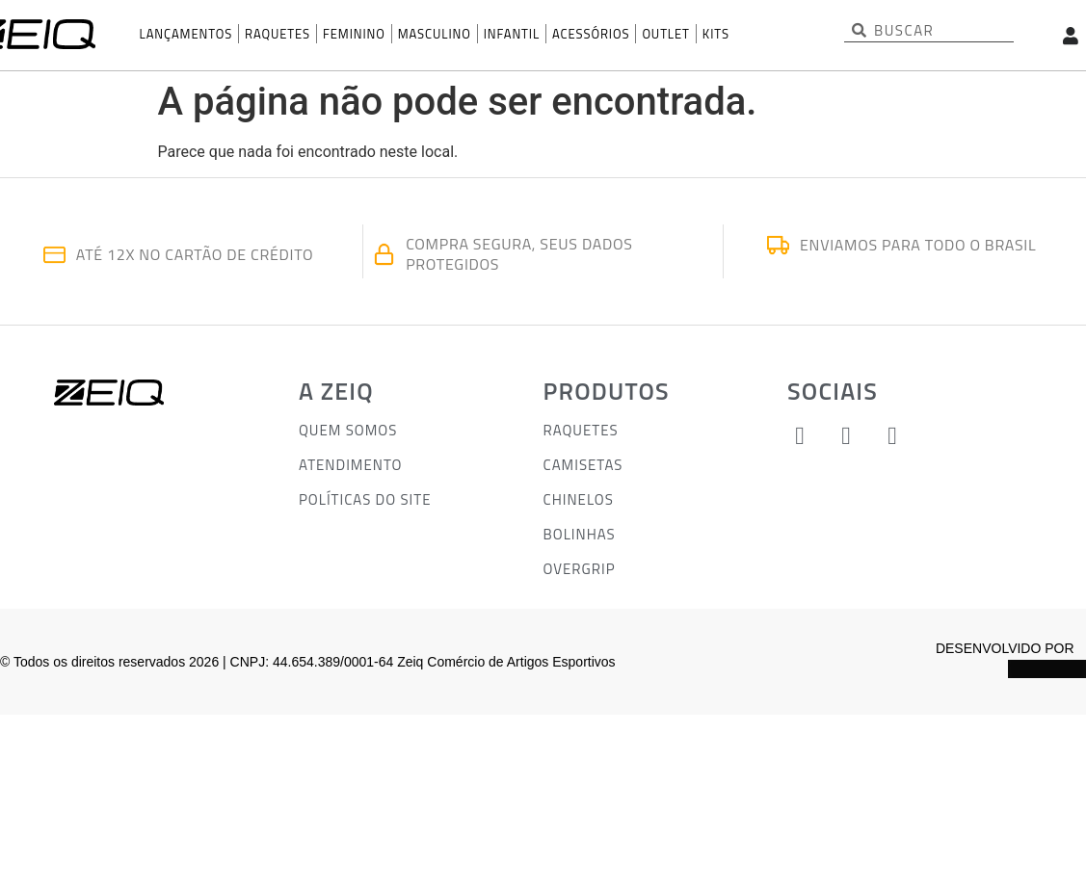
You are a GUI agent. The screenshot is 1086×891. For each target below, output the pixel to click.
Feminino (354, 33)
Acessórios (590, 33)
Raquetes (277, 33)
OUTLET (665, 33)
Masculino (434, 33)
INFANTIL (512, 33)
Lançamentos (186, 33)
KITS (715, 33)
